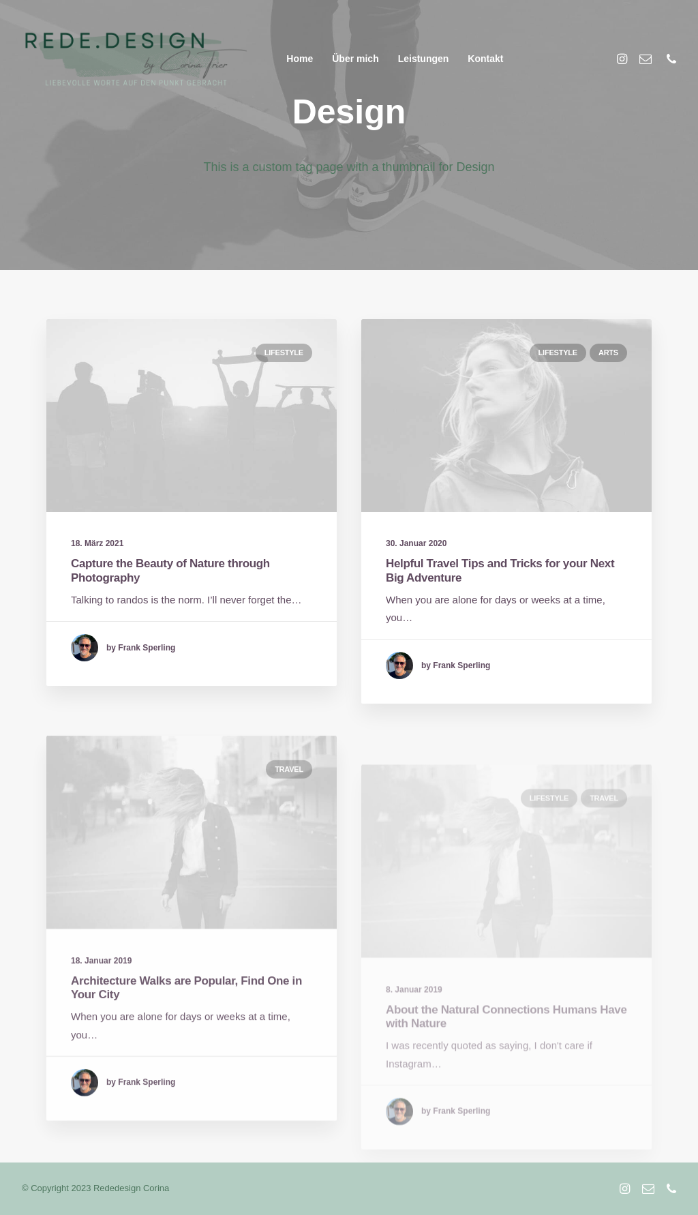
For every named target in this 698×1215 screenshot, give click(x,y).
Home (299, 58)
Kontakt (485, 58)
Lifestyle (283, 352)
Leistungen (423, 58)
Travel (289, 811)
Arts (608, 352)
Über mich (355, 58)
